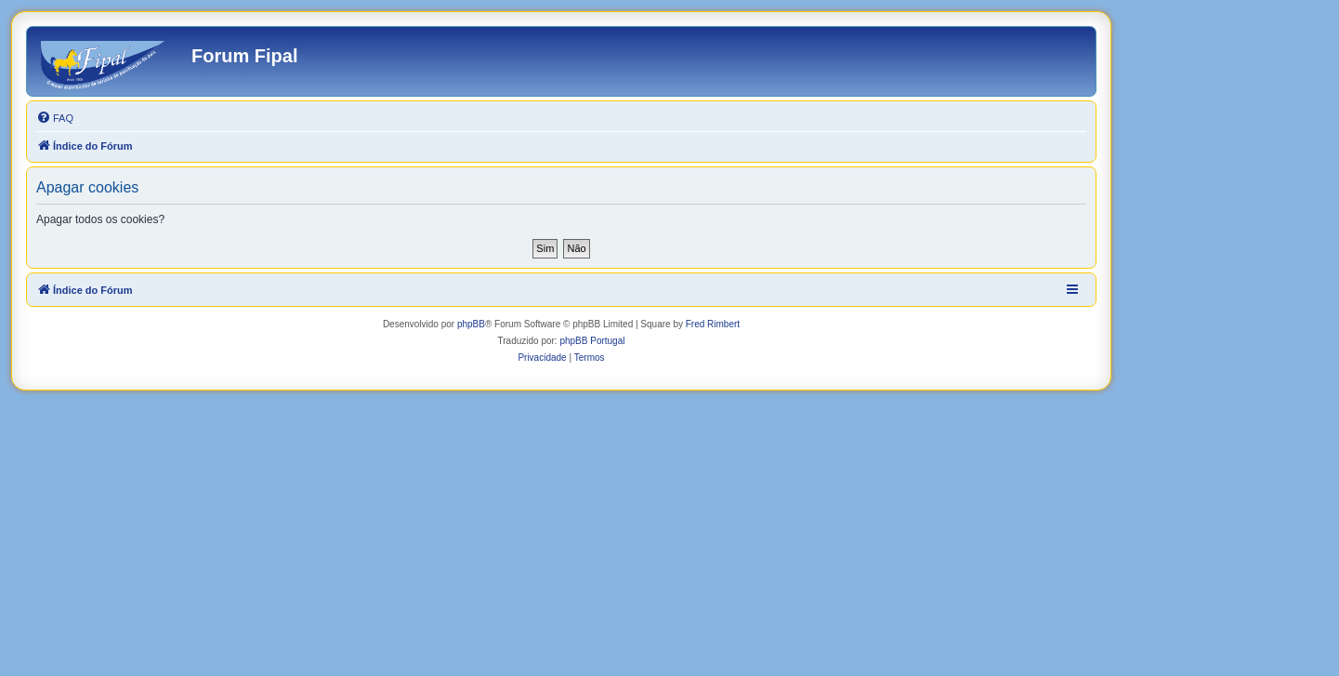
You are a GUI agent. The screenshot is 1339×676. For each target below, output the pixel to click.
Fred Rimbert (713, 324)
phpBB (471, 324)
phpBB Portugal (591, 341)
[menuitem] (54, 118)
